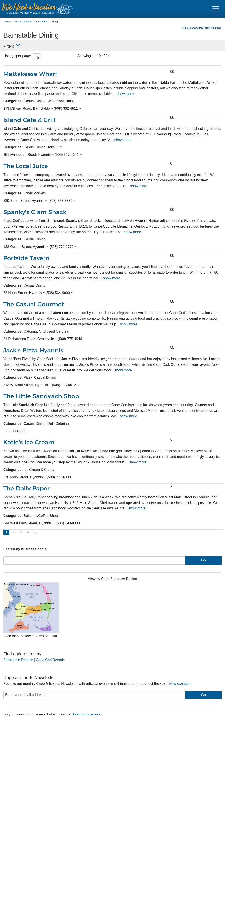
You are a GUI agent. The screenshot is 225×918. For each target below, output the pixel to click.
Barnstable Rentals (18, 660)
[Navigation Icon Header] (216, 9)
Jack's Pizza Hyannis (33, 350)
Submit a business (85, 714)
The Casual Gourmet (33, 304)
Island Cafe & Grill (29, 120)
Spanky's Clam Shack (34, 212)
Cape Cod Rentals (50, 660)
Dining (54, 21)
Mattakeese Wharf (30, 73)
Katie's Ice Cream (28, 442)
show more (125, 94)
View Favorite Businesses (201, 28)
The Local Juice (25, 166)
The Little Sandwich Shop (41, 396)
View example (179, 683)
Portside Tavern (26, 258)
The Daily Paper (26, 488)
